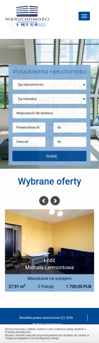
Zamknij (49, 333)
